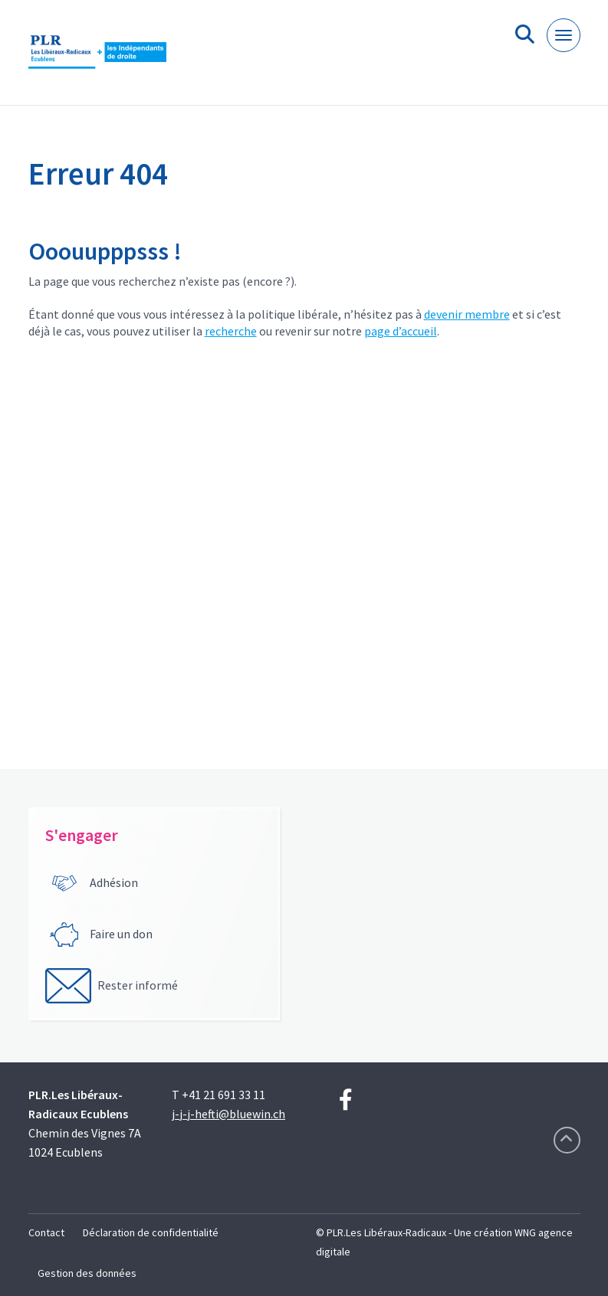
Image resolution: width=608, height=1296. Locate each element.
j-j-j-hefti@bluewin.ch (228, 1113)
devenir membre (467, 314)
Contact (46, 1232)
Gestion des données (87, 1273)
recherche (231, 331)
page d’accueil (400, 331)
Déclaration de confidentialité (151, 1232)
